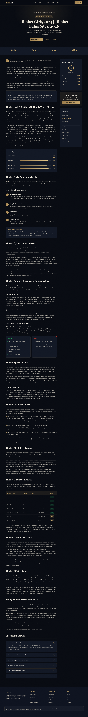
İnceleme (69, 702)
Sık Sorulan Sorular (51, 39)
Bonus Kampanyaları (66, 124)
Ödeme (53, 2)
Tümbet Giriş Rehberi (66, 118)
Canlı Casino (51, 697)
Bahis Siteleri (44, 12)
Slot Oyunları (51, 699)
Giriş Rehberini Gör (71, 102)
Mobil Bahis (50, 702)
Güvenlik (64, 138)
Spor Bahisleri (65, 126)
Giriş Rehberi (32, 2)
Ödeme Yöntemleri (66, 135)
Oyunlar (47, 2)
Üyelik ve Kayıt (65, 121)
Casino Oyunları (65, 129)
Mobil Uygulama (65, 132)
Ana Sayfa (36, 12)
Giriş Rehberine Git (36, 39)
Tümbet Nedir (33, 694)
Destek (68, 697)
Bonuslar (40, 2)
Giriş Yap (78, 2)
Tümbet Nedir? (65, 115)
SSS (58, 2)
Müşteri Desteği (65, 141)
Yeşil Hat (31, 709)
